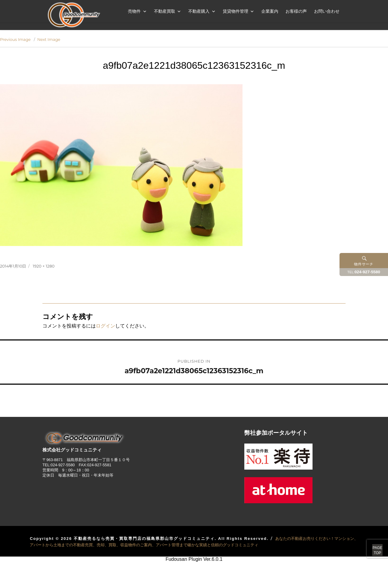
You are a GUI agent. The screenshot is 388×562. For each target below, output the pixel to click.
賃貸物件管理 (235, 11)
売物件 (134, 11)
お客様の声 (296, 11)
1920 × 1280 (44, 266)
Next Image (48, 39)
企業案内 (269, 11)
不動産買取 (164, 11)
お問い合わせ (327, 11)
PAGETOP (370, 544)
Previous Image (15, 39)
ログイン (105, 325)
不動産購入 (198, 11)
